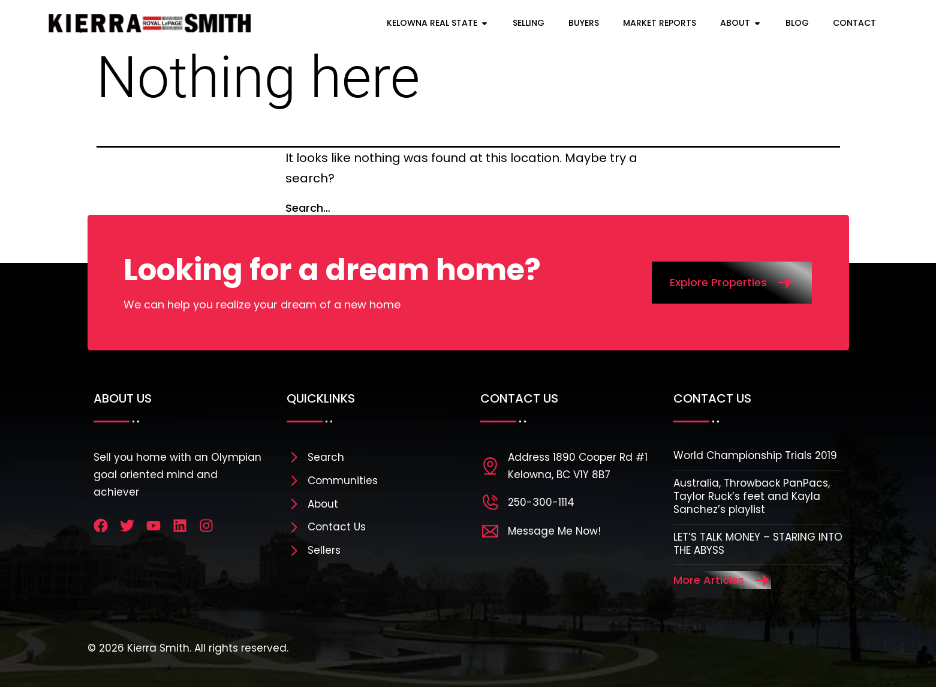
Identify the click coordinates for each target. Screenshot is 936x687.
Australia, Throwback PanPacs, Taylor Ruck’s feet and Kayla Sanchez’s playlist (751, 496)
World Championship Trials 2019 (755, 455)
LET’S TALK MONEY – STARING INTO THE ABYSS (757, 543)
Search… (307, 207)
